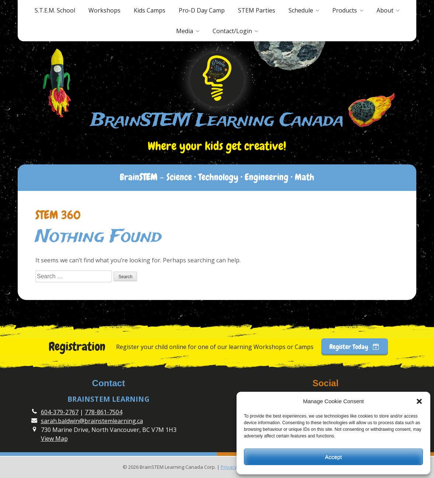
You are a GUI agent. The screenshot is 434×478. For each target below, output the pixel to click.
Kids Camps (149, 10)
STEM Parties (256, 10)
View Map (54, 439)
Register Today (354, 346)
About (385, 10)
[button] (419, 401)
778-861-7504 (103, 412)
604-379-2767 (59, 412)
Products (344, 10)
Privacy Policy (236, 467)
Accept (333, 457)
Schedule (300, 10)
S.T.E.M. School (55, 10)
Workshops (104, 10)
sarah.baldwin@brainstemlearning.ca (92, 421)
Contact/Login (232, 31)
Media (184, 31)
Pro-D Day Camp (202, 10)
